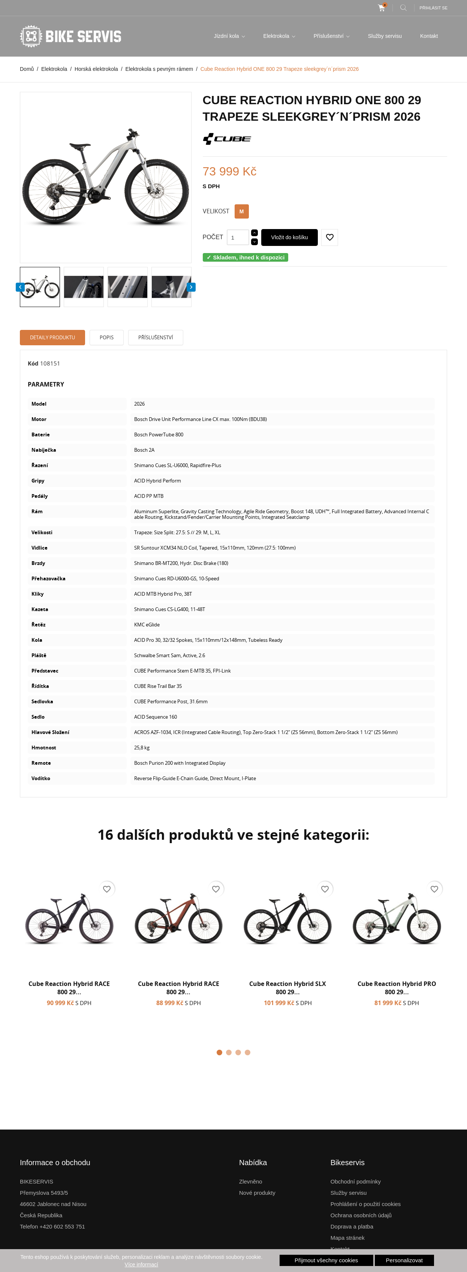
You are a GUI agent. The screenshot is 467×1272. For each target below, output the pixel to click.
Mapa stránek (348, 1238)
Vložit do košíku (289, 237)
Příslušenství (329, 36)
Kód (33, 363)
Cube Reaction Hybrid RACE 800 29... (69, 988)
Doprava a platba (352, 1226)
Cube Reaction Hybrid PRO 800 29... (397, 988)
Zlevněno (250, 1181)
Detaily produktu (52, 337)
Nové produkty (257, 1193)
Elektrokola (277, 36)
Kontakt (429, 36)
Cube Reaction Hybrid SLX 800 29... (287, 988)
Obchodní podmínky (356, 1181)
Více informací (141, 1265)
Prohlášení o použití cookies (366, 1204)
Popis (107, 337)
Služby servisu (385, 36)
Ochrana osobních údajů (361, 1215)
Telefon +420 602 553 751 (52, 1226)
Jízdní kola (227, 36)
